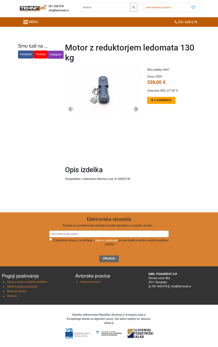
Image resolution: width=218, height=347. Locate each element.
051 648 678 (56, 6)
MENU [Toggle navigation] (30, 22)
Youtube (41, 54)
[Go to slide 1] (103, 157)
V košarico (161, 100)
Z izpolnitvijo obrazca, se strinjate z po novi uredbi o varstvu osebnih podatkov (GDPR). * (110, 242)
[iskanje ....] (106, 7)
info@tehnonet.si (59, 10)
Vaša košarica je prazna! (158, 7)
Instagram (56, 54)
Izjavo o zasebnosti (106, 240)
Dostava (12, 296)
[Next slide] (136, 109)
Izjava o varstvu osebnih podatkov (27, 282)
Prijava (109, 258)
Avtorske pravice (90, 282)
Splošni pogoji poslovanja (22, 286)
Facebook (26, 54)
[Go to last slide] (70, 109)
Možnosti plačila (16, 291)
